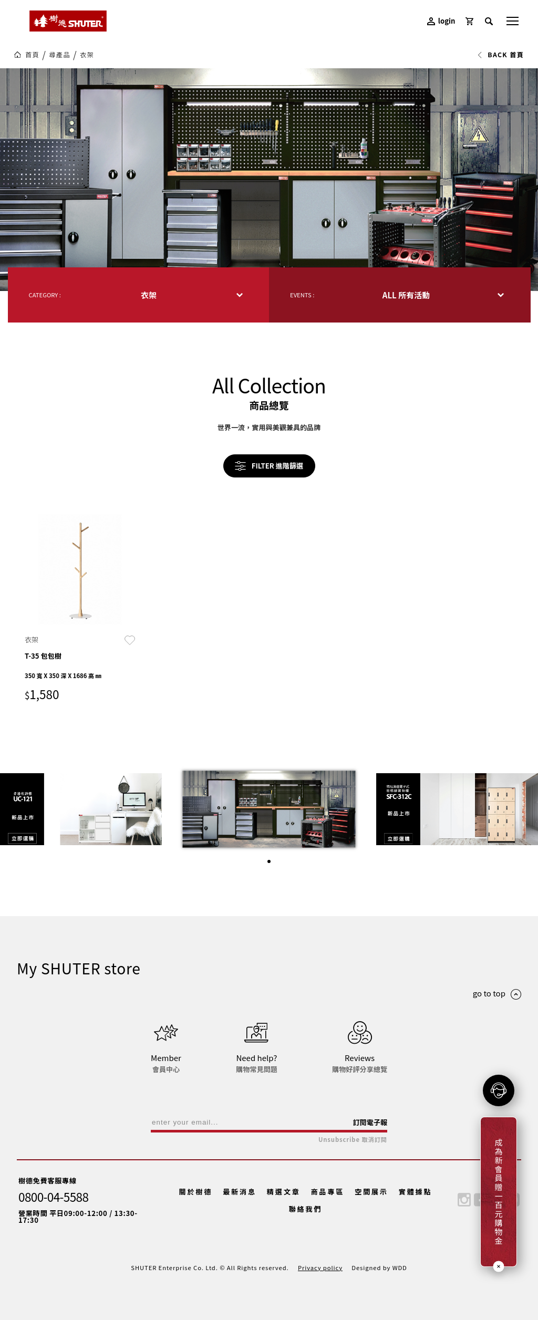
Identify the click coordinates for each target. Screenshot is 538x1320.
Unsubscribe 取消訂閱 (352, 1139)
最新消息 (239, 1192)
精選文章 (284, 1192)
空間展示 (371, 1192)
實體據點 (415, 1192)
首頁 (32, 54)
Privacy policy (320, 1267)
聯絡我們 (306, 1209)
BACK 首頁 (500, 54)
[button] (269, 861)
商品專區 (327, 1192)
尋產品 (59, 54)
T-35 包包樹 (43, 656)
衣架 (87, 54)
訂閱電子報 (370, 1122)
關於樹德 (196, 1192)
